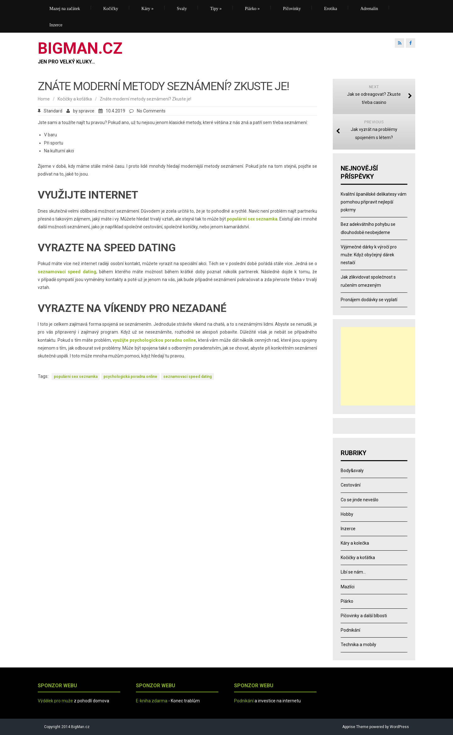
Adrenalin (369, 8)
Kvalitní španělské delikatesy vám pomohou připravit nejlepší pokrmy (373, 202)
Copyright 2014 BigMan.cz (67, 727)
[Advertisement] (380, 366)
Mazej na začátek (64, 8)
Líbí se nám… (353, 571)
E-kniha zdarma (151, 700)
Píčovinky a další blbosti (364, 615)
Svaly (182, 8)
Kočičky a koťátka (75, 98)
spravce (86, 110)
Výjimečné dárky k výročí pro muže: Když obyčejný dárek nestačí (369, 254)
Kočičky (110, 8)
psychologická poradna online (130, 376)
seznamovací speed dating (187, 376)
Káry (148, 8)
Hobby (347, 514)
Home (44, 98)
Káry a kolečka (355, 543)
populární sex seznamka (76, 376)
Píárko (252, 8)
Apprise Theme (355, 727)
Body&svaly (352, 470)
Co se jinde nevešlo (359, 499)
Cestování (351, 484)
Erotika (330, 8)
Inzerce (55, 25)
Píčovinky (292, 8)
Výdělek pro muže (55, 700)
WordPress (399, 727)
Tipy (215, 8)
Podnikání (350, 630)
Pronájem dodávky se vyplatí (369, 299)
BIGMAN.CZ (80, 48)
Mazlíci (348, 586)
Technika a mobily (358, 644)
